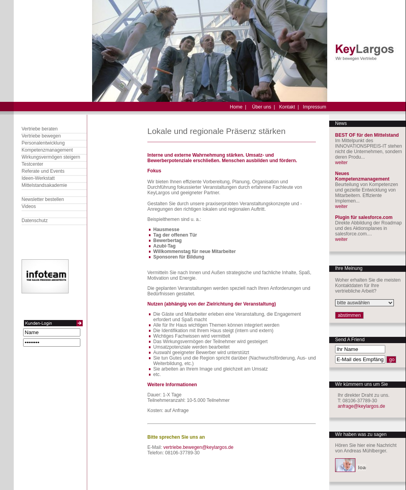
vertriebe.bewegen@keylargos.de (198, 447)
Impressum (314, 107)
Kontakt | (289, 107)
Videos (29, 206)
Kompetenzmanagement (47, 150)
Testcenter (32, 164)
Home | (238, 107)
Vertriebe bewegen (41, 136)
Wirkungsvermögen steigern (51, 157)
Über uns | (263, 107)
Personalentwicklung (43, 143)
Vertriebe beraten (40, 129)
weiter (341, 162)
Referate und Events (43, 171)
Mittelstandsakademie (44, 185)
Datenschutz (35, 220)
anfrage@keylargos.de (361, 406)
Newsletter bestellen (43, 199)
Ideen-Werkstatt (38, 178)
